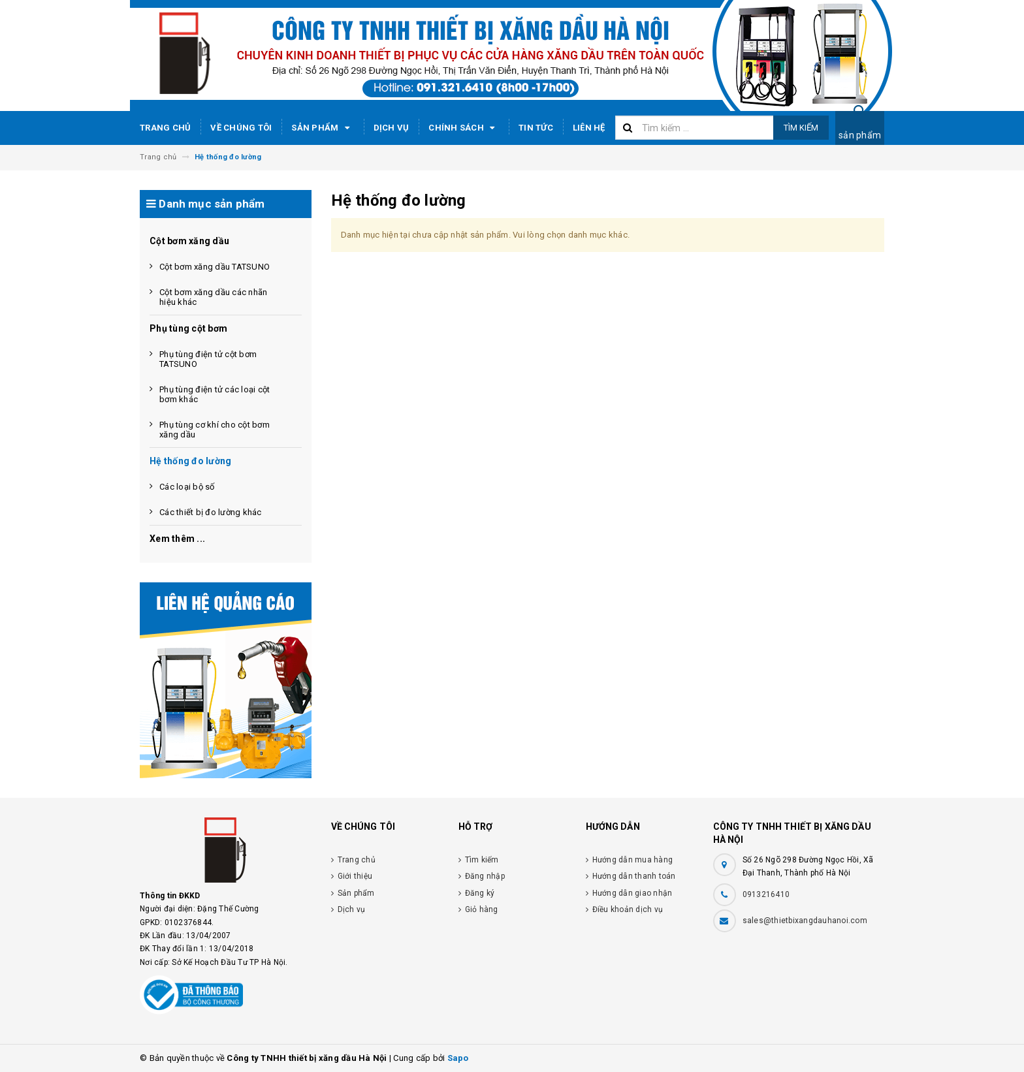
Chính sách (463, 127)
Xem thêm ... (177, 538)
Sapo (458, 1058)
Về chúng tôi (241, 128)
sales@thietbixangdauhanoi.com (805, 920)
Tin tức (536, 128)
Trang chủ (165, 128)
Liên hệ (589, 128)
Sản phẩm (322, 127)
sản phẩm (860, 135)
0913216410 (766, 894)
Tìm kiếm (801, 128)
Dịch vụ (391, 128)
